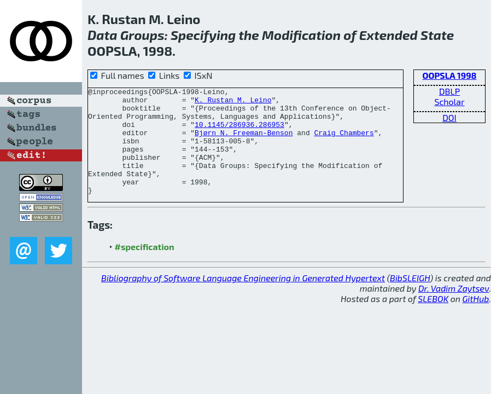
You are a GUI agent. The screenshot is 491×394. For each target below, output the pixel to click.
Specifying (203, 35)
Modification (301, 35)
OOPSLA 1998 (449, 75)
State (437, 35)
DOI (449, 117)
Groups (142, 35)
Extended (388, 35)
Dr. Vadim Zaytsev (453, 309)
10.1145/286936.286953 (239, 132)
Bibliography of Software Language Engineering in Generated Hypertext (243, 299)
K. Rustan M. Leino (233, 103)
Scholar (449, 101)
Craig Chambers (343, 142)
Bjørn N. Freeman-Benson (244, 142)
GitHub (476, 320)
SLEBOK (433, 320)
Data (102, 35)
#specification (144, 268)
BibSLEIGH (410, 299)
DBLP (449, 91)
